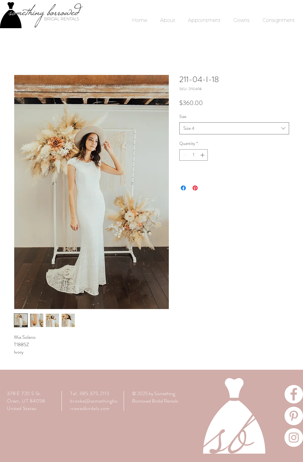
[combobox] (234, 128)
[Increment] (203, 155)
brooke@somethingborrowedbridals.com (93, 404)
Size (182, 116)
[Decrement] (184, 155)
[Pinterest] (293, 416)
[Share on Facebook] (183, 188)
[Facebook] (293, 394)
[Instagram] (293, 437)
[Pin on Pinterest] (195, 188)
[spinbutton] (193, 155)
